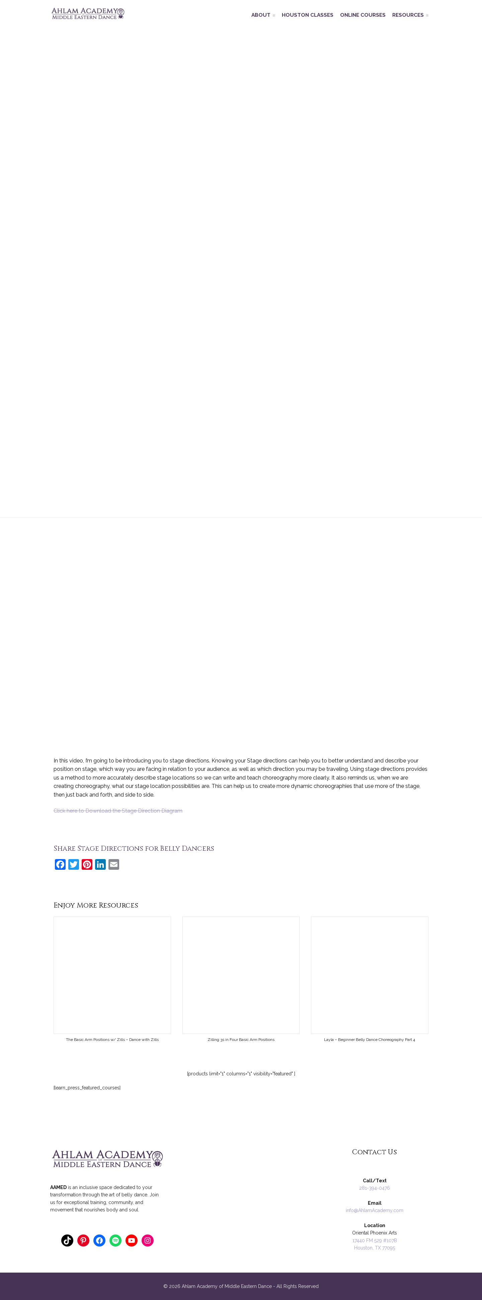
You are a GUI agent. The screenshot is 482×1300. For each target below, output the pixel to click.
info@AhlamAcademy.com (374, 1210)
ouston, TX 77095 (376, 1248)
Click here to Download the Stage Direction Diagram (118, 811)
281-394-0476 (374, 1188)
